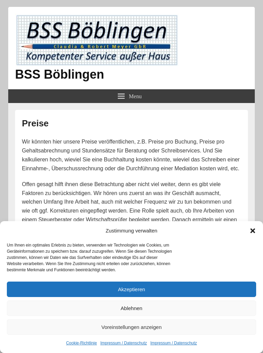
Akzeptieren (131, 289)
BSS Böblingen (59, 74)
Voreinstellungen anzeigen (131, 327)
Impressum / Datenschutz (123, 343)
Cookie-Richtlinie (81, 343)
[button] (252, 230)
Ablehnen (131, 308)
